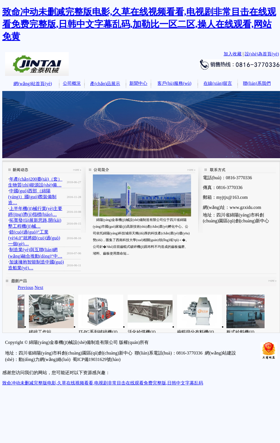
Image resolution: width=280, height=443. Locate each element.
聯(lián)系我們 (257, 83)
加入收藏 (233, 54)
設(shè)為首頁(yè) (262, 54)
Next (39, 287)
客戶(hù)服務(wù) (174, 83)
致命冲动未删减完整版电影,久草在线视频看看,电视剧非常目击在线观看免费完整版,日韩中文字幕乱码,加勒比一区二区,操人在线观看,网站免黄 (139, 24)
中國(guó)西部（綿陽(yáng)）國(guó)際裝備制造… (32, 196)
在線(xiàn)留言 (217, 83)
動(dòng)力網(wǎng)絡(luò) (44, 359)
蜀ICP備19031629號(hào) (97, 359)
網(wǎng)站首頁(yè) (32, 83)
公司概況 (72, 83)
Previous (25, 287)
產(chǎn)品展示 (105, 83)
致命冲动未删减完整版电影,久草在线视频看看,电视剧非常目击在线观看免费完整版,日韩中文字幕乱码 (102, 383)
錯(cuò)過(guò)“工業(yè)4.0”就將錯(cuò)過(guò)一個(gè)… (34, 238)
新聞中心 (138, 83)
